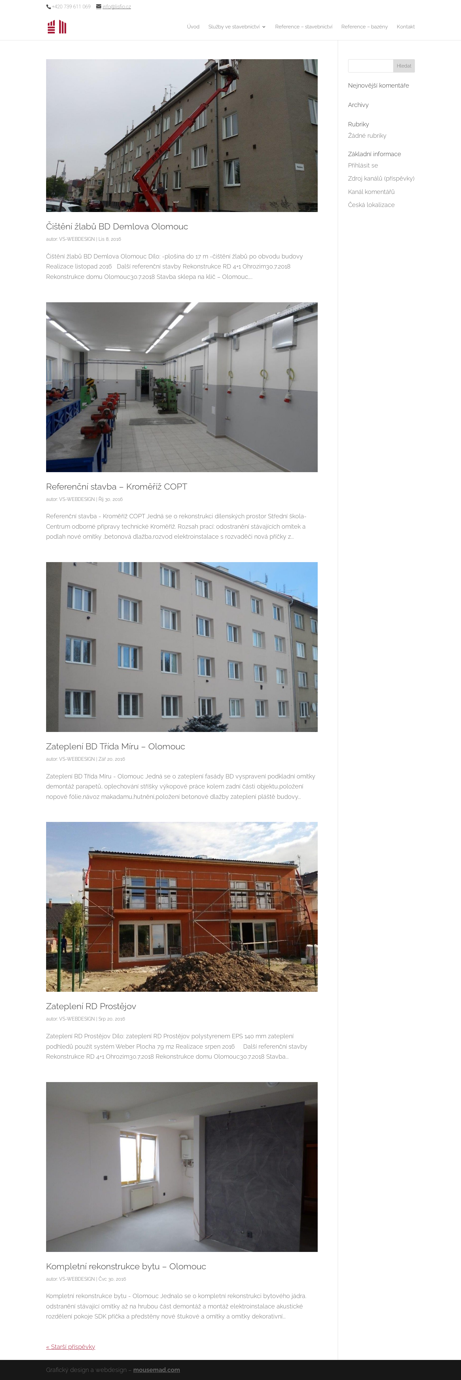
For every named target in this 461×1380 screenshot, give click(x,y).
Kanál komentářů (371, 191)
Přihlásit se (363, 165)
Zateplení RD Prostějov (91, 1006)
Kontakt (406, 27)
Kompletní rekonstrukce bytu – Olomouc (126, 1266)
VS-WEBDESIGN (77, 239)
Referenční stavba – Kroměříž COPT (116, 487)
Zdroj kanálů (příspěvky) (381, 178)
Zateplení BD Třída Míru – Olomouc (115, 746)
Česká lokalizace (371, 204)
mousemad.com (156, 1369)
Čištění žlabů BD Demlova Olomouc (117, 226)
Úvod (193, 27)
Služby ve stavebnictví (234, 27)
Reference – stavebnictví (303, 27)
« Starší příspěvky (70, 1346)
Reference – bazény (364, 27)
